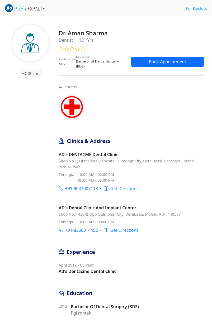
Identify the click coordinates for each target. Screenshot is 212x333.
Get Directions (121, 188)
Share (30, 73)
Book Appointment (167, 62)
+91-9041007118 (78, 188)
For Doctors (196, 8)
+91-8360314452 (78, 230)
